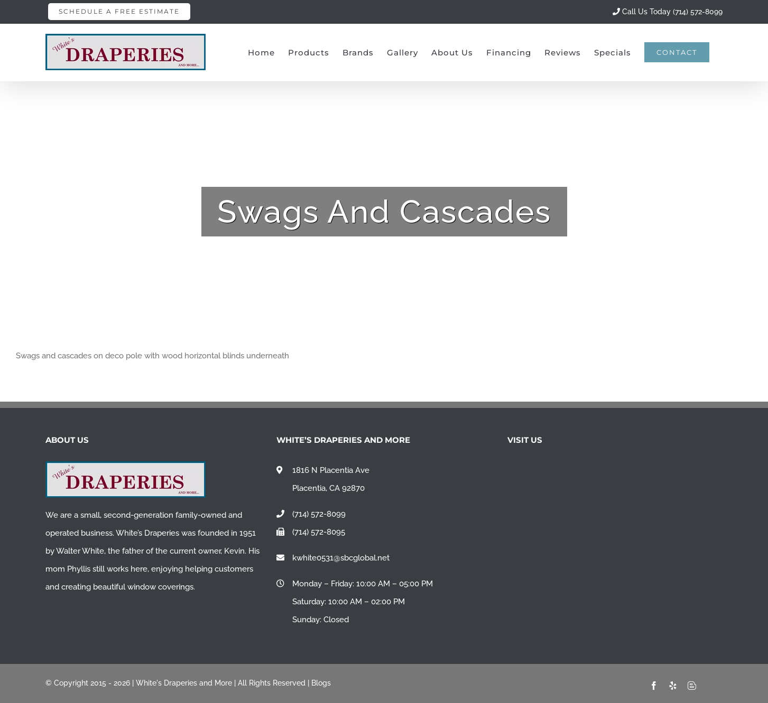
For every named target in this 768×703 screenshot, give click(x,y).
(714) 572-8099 (319, 514)
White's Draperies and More (184, 683)
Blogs (321, 683)
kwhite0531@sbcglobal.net (341, 558)
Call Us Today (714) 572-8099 (668, 11)
